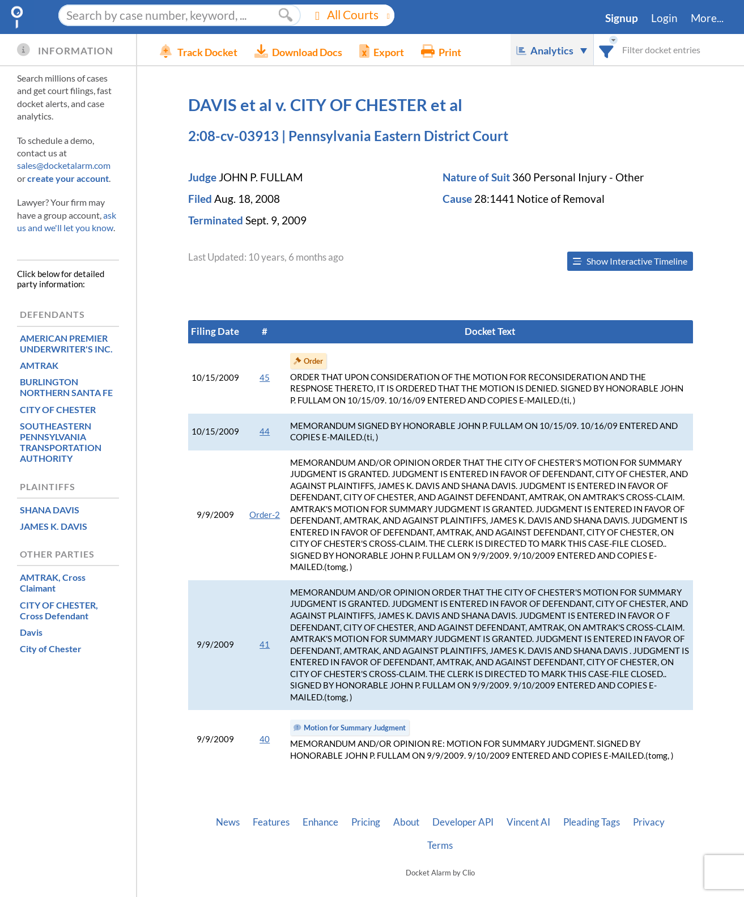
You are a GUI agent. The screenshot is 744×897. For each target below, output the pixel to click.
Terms (440, 845)
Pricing (365, 822)
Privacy (649, 822)
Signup (621, 18)
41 (265, 644)
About (406, 822)
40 (265, 739)
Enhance (320, 822)
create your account (68, 178)
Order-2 (264, 515)
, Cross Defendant (59, 610)
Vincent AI (528, 822)
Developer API (463, 822)
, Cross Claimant (53, 582)
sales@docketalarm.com (63, 165)
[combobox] (606, 49)
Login (664, 18)
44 (265, 431)
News (228, 822)
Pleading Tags (591, 822)
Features (271, 822)
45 (265, 377)
